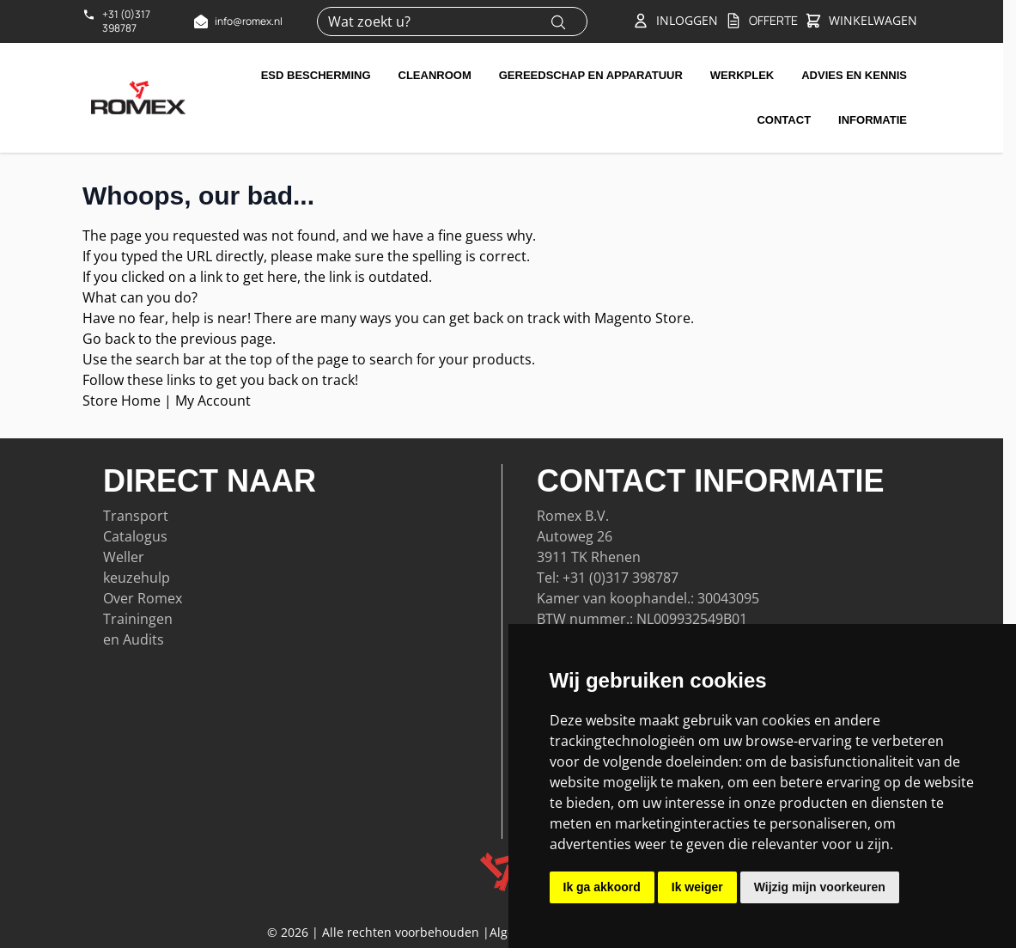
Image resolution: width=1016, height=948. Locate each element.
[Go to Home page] (138, 97)
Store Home (121, 400)
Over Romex (142, 598)
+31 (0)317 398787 (620, 577)
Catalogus (135, 536)
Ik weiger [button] (697, 887)
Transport (135, 515)
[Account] (675, 21)
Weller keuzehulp (136, 567)
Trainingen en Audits (138, 629)
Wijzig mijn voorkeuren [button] (819, 887)
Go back (108, 338)
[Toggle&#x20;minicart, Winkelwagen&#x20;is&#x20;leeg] (861, 21)
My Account (213, 400)
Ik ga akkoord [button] (602, 887)
